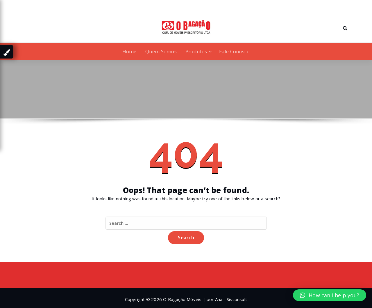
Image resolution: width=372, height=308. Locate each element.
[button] (329, 295)
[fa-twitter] (39, 5)
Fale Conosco (234, 51)
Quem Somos (161, 51)
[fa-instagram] (48, 5)
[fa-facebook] (21, 5)
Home (129, 51)
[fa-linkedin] (30, 5)
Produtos (196, 51)
